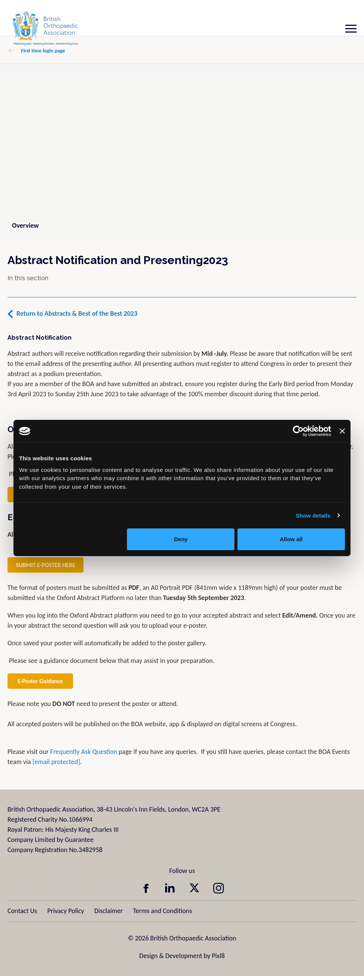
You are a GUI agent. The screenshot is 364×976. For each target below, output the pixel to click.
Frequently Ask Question (83, 752)
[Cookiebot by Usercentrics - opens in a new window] (298, 431)
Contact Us (22, 911)
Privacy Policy (65, 911)
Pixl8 (218, 956)
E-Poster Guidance (40, 681)
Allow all (291, 539)
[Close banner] (342, 431)
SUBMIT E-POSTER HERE (45, 565)
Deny (181, 539)
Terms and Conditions (162, 911)
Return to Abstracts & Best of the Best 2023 (76, 313)
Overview (25, 225)
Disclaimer (108, 911)
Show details (313, 515)
